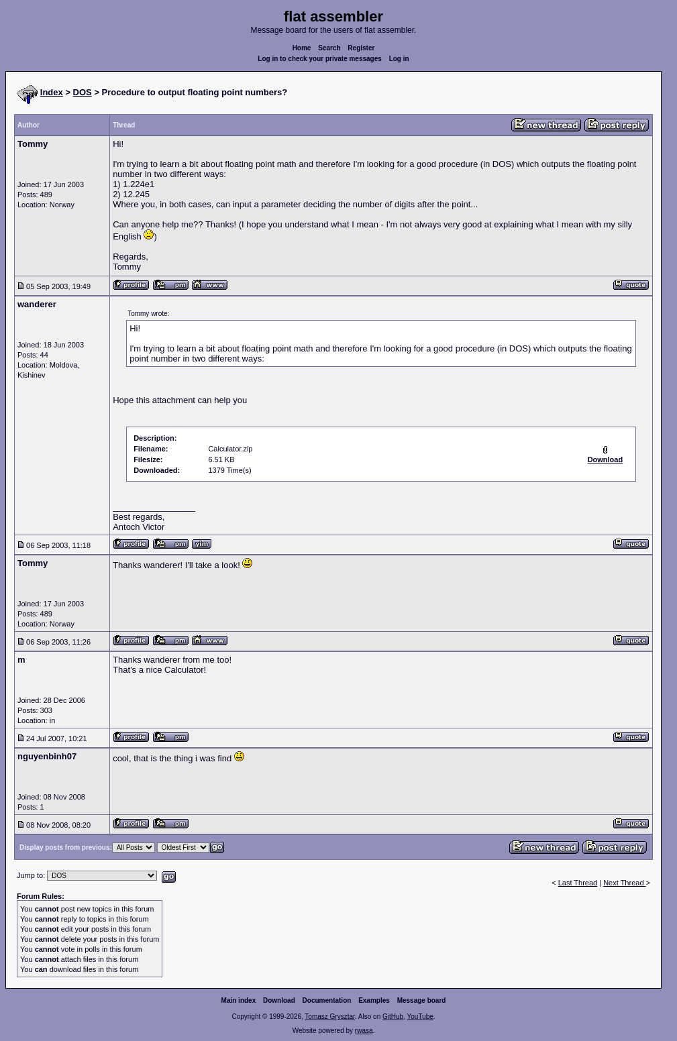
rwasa (364, 1030)
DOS (82, 92)
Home (302, 48)
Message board (421, 1000)
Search (329, 48)
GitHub (392, 1016)
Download (279, 1000)
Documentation (327, 1000)
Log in (399, 58)
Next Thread (624, 883)
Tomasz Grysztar (329, 1016)
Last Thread (578, 883)
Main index (238, 1000)
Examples (374, 1000)
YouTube (420, 1016)
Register (361, 48)
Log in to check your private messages (320, 58)
